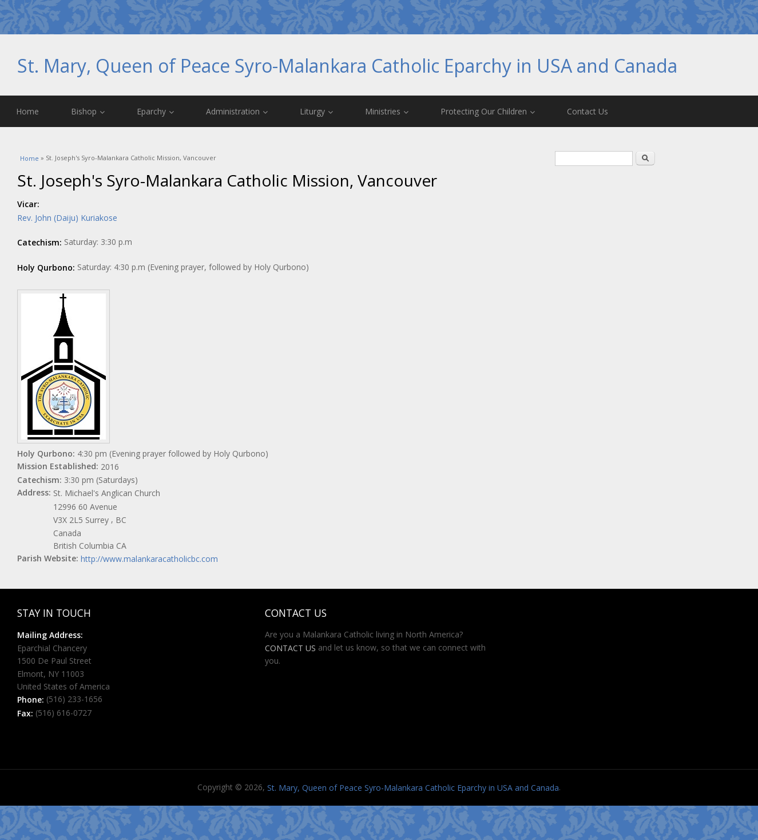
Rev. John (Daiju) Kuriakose (67, 217)
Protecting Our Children (487, 111)
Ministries (386, 111)
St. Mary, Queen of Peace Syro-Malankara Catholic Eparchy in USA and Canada (347, 65)
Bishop (88, 111)
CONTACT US (290, 648)
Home (27, 111)
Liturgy (316, 111)
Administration (237, 111)
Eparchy (155, 111)
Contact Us (587, 111)
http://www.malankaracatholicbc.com (149, 558)
